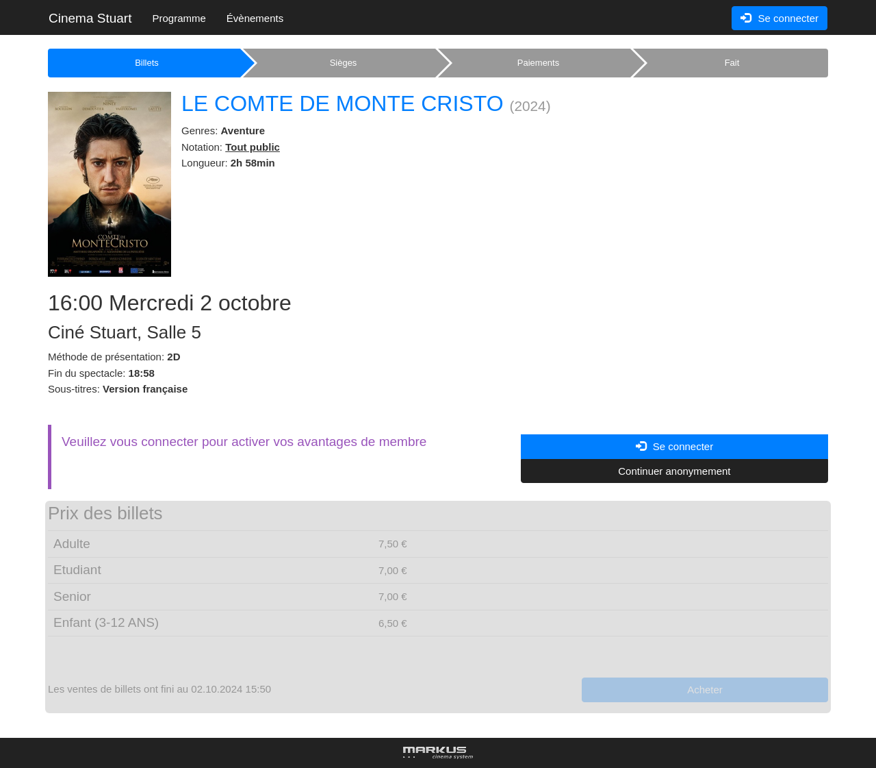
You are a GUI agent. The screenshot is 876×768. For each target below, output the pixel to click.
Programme (178, 18)
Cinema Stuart (90, 18)
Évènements (255, 18)
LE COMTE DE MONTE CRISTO (342, 103)
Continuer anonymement (674, 471)
